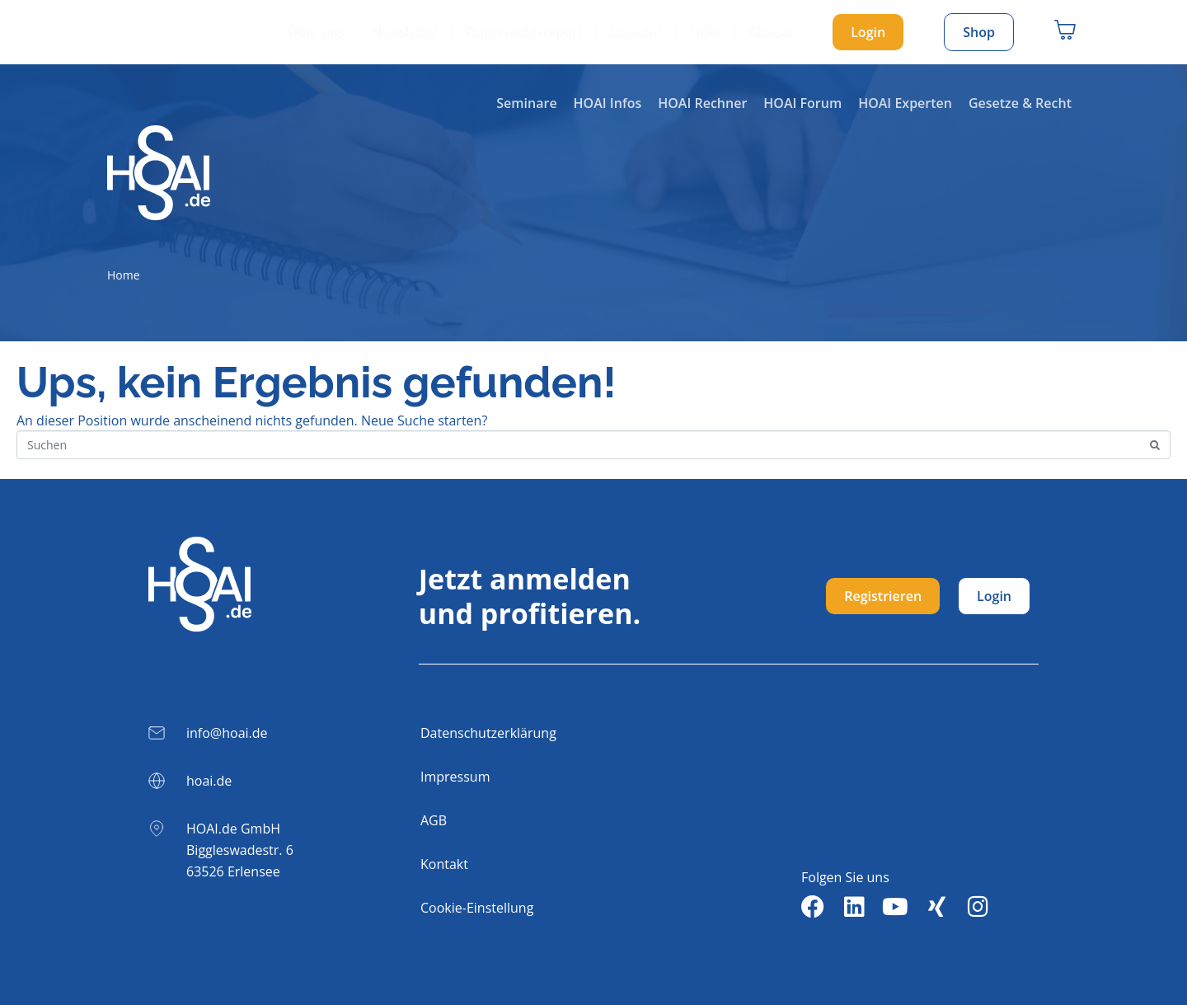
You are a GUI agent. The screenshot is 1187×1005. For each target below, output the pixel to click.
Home (123, 275)
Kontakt (444, 864)
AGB (433, 820)
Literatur (636, 32)
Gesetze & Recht (1020, 103)
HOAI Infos (608, 103)
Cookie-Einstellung (476, 908)
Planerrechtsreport (524, 32)
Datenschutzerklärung (488, 733)
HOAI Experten (905, 103)
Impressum (455, 777)
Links (705, 32)
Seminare (526, 103)
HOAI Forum (802, 103)
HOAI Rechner (702, 103)
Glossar (771, 32)
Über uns (317, 32)
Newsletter (405, 32)
